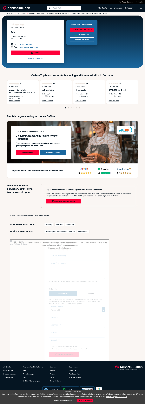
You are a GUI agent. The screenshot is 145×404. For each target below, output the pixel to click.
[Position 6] (79, 107)
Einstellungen (38, 367)
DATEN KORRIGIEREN (82, 39)
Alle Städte (102, 8)
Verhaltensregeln (29, 374)
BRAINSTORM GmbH (117, 90)
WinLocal (72, 370)
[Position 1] (65, 107)
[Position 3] (71, 107)
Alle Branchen (116, 8)
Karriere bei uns (75, 377)
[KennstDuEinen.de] (16, 8)
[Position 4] (74, 107)
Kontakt (52, 377)
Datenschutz (27, 367)
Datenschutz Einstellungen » (59, 248)
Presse (52, 370)
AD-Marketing (48, 90)
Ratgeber (129, 8)
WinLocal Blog (74, 374)
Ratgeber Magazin (9, 374)
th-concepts (81, 90)
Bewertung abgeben (35, 58)
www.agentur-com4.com (29, 47)
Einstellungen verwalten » (116, 397)
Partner (52, 374)
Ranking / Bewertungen (31, 381)
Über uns (53, 367)
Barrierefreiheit (55, 381)
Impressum (73, 367)
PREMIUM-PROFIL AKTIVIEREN (82, 30)
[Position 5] (76, 107)
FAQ (24, 377)
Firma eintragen (8, 377)
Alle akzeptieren (85, 400)
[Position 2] (68, 107)
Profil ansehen (23, 101)
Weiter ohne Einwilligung (63, 400)
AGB (24, 370)
